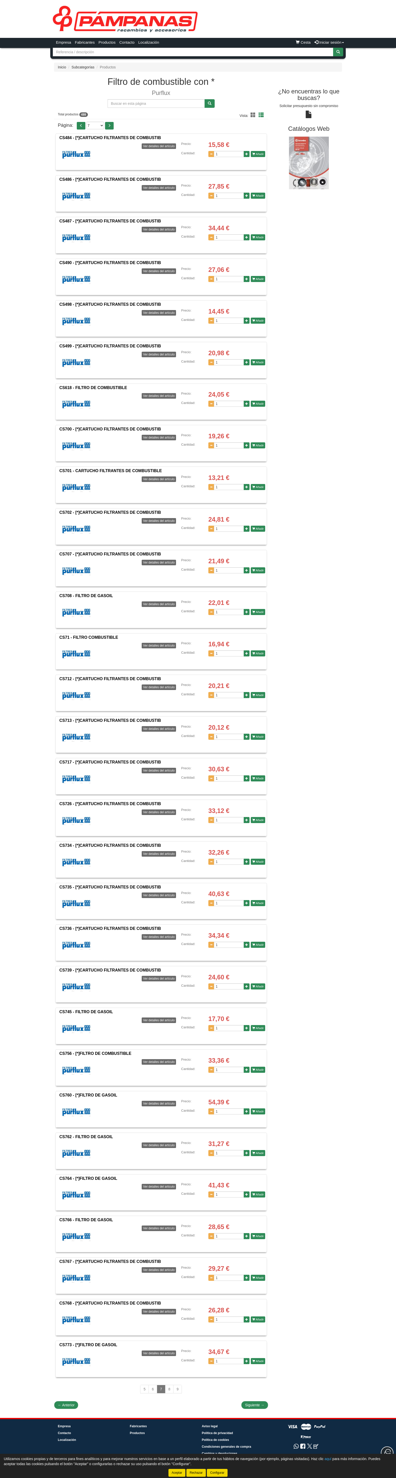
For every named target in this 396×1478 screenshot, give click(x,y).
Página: (65, 125)
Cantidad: (188, 153)
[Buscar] (338, 52)
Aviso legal (210, 1426)
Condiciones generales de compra (226, 1446)
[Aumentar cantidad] (247, 154)
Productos (107, 42)
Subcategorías (82, 67)
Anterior (66, 1405)
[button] (254, 115)
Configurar (217, 1472)
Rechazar (196, 1472)
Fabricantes (85, 42)
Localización (148, 42)
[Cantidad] (229, 154)
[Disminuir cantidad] (211, 154)
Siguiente (254, 1405)
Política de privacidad (217, 1433)
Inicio (62, 67)
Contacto (126, 42)
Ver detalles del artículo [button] (159, 146)
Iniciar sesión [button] (329, 42)
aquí (328, 1459)
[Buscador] (193, 52)
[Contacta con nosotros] (387, 1452)
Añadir (258, 154)
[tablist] (309, 163)
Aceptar (177, 1472)
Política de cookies (215, 1440)
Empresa (63, 42)
